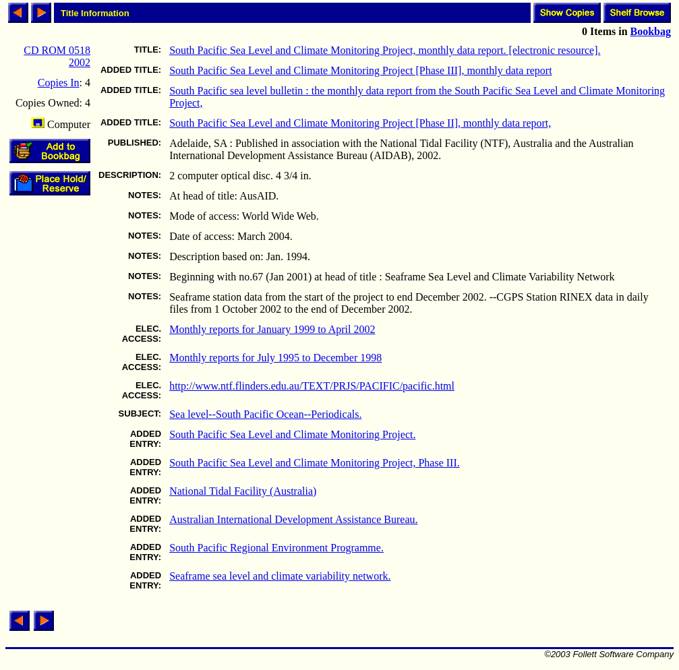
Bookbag (650, 31)
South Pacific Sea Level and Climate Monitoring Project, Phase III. (314, 462)
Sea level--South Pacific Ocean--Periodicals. (265, 414)
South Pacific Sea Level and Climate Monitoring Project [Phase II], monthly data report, (360, 123)
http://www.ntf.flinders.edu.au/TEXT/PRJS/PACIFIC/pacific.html (311, 386)
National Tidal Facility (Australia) (242, 491)
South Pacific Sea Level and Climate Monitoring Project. (292, 434)
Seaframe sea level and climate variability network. (279, 576)
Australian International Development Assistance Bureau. (293, 519)
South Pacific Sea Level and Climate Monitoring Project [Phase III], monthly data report (360, 70)
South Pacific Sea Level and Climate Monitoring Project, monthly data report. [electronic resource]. (384, 50)
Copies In (59, 82)
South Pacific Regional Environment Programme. (276, 547)
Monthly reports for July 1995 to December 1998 (275, 357)
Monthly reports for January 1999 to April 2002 (272, 329)
